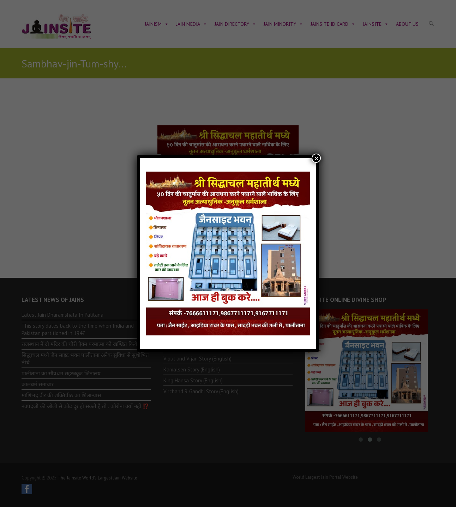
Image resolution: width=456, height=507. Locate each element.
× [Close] (316, 158)
